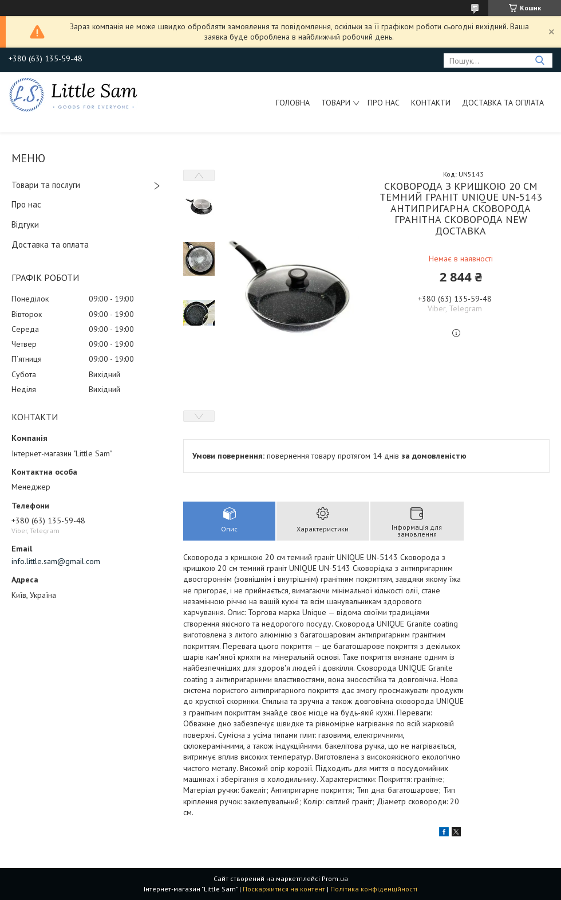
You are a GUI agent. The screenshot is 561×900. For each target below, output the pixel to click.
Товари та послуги (45, 184)
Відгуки (25, 224)
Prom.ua (335, 878)
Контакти (431, 102)
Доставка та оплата (503, 102)
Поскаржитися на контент (284, 889)
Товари (335, 102)
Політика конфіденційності (373, 889)
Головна (293, 102)
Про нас (384, 102)
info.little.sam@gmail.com (55, 561)
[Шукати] (539, 60)
